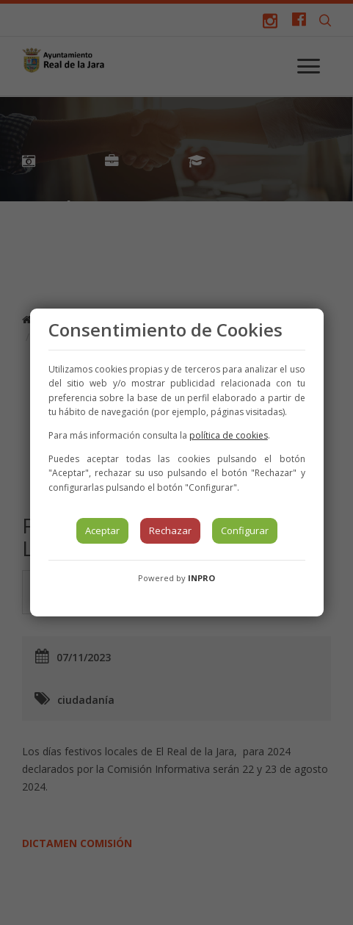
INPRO (201, 577)
